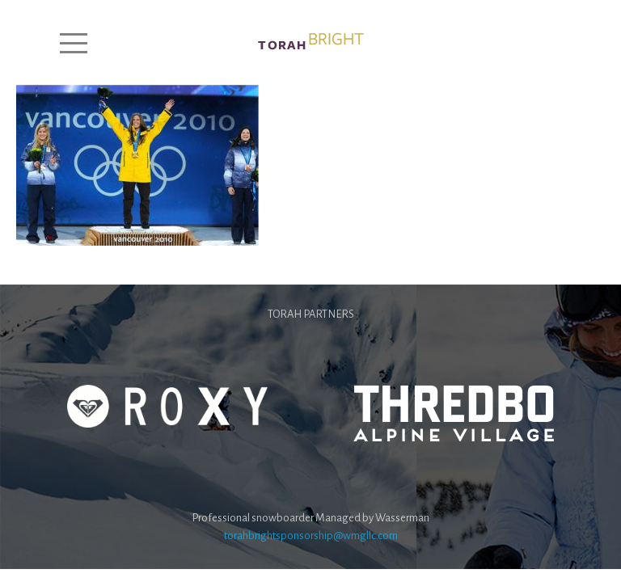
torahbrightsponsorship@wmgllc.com (311, 535)
